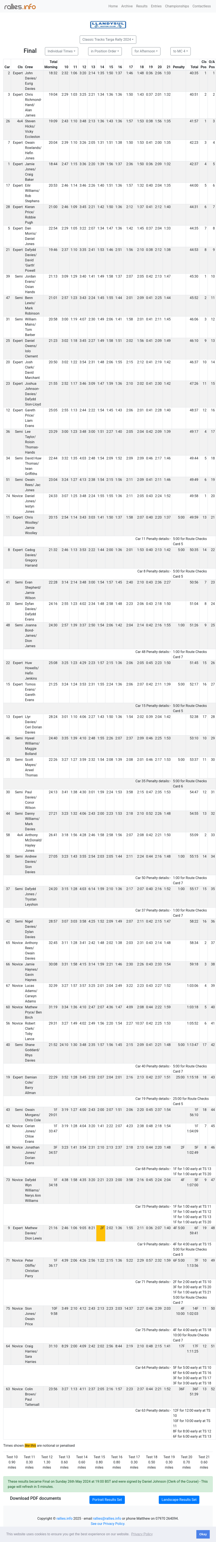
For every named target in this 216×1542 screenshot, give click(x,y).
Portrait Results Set (107, 1500)
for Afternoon (145, 51)
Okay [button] (203, 1534)
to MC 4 (179, 51)
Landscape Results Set (179, 1500)
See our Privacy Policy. (108, 1524)
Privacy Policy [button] (142, 1534)
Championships (177, 6)
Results (142, 6)
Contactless (201, 6)
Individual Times (60, 51)
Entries (156, 6)
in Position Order (103, 51)
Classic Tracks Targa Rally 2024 (107, 39)
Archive (127, 6)
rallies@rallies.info (107, 1518)
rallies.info (65, 1518)
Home (113, 6)
